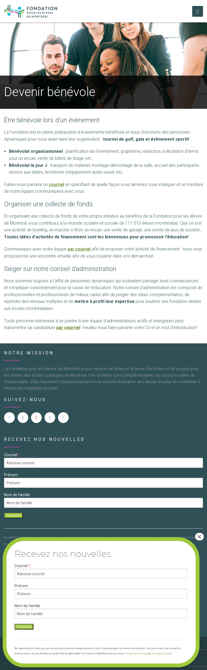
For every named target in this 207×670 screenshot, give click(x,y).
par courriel (79, 249)
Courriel (12, 455)
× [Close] (199, 536)
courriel (56, 184)
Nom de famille (17, 495)
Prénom (11, 475)
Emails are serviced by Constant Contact (148, 653)
